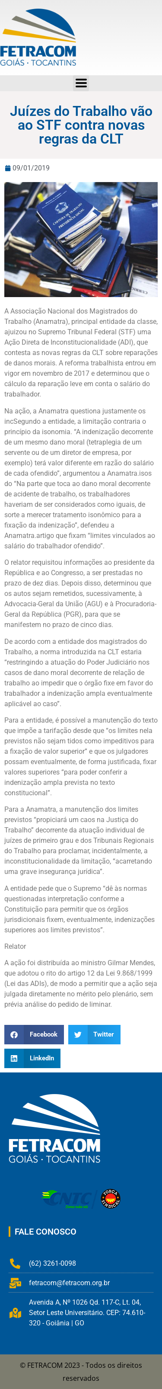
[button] (34, 1034)
